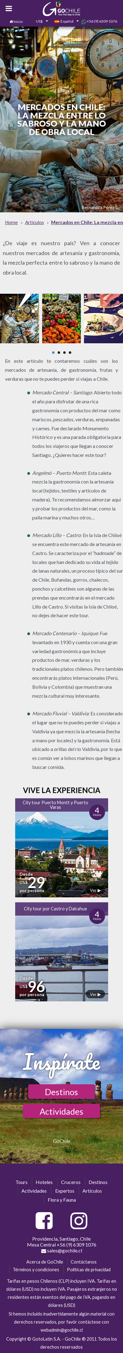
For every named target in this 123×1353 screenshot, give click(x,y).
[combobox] (38, 21)
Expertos (64, 1191)
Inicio (18, 21)
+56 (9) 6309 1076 (99, 21)
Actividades (61, 1111)
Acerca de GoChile (44, 1261)
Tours (21, 1182)
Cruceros (71, 1182)
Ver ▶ (95, 890)
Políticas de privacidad (89, 1269)
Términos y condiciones (36, 1269)
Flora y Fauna (62, 1200)
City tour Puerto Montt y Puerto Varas (55, 804)
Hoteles (44, 1182)
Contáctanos (84, 1261)
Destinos (61, 1092)
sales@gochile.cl (61, 1250)
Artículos (92, 1191)
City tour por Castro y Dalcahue (55, 908)
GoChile (61, 1141)
